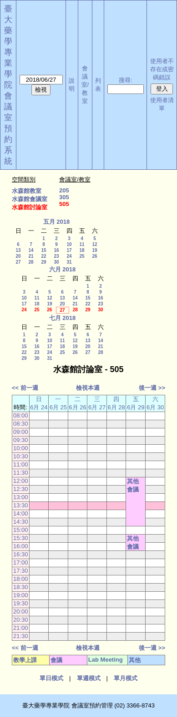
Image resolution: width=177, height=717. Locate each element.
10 (68, 244)
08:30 (20, 423)
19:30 (20, 603)
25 (81, 256)
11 (81, 244)
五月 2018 (56, 221)
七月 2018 (62, 317)
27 (17, 262)
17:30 (20, 570)
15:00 (20, 529)
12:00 (20, 480)
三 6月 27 (97, 403)
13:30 (20, 505)
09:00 (20, 431)
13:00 (20, 497)
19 (94, 250)
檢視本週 (88, 387)
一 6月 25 (58, 403)
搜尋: (125, 80)
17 (68, 250)
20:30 (20, 619)
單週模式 (89, 678)
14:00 (20, 513)
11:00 (20, 464)
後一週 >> (152, 387)
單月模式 (125, 678)
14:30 (20, 521)
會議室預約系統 (8, 128)
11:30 (20, 472)
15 (43, 250)
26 (94, 256)
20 (17, 256)
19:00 (20, 595)
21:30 (20, 636)
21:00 (20, 627)
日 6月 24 (38, 403)
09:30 (20, 440)
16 (56, 250)
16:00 (20, 546)
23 (56, 256)
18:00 (20, 578)
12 (94, 244)
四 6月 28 (116, 403)
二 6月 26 (77, 403)
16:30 (20, 554)
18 (81, 250)
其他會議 (133, 485)
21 (30, 256)
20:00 (20, 611)
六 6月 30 (155, 403)
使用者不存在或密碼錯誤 (162, 69)
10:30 (20, 456)
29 (43, 262)
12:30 (20, 489)
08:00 (20, 415)
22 (43, 256)
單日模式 (51, 678)
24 (68, 256)
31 (68, 262)
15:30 (20, 538)
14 (30, 250)
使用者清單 (162, 104)
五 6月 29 (135, 403)
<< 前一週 (25, 387)
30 (56, 262)
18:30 (20, 587)
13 (17, 250)
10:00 (20, 448)
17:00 (20, 562)
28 (30, 262)
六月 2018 (62, 269)
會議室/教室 (85, 84)
